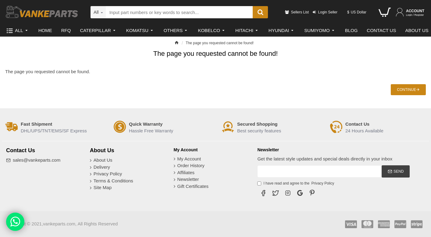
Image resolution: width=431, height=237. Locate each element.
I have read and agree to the (296, 183)
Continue (406, 90)
